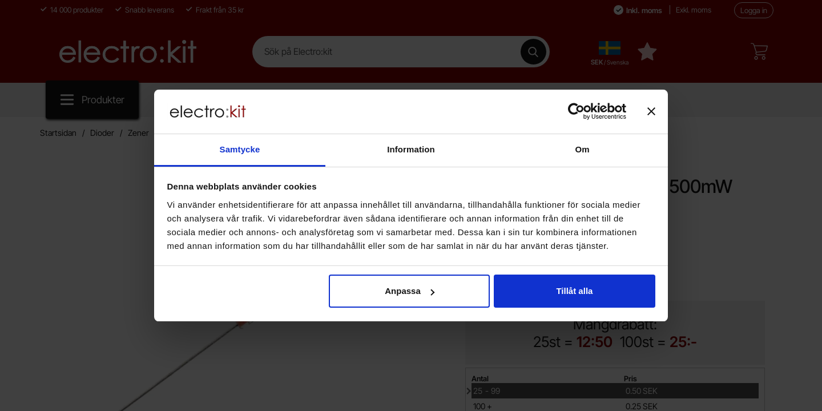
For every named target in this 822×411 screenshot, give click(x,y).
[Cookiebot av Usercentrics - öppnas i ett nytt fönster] (576, 111)
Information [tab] (411, 149)
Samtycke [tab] (240, 149)
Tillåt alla (574, 291)
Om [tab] (582, 149)
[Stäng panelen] (651, 111)
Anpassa (409, 291)
